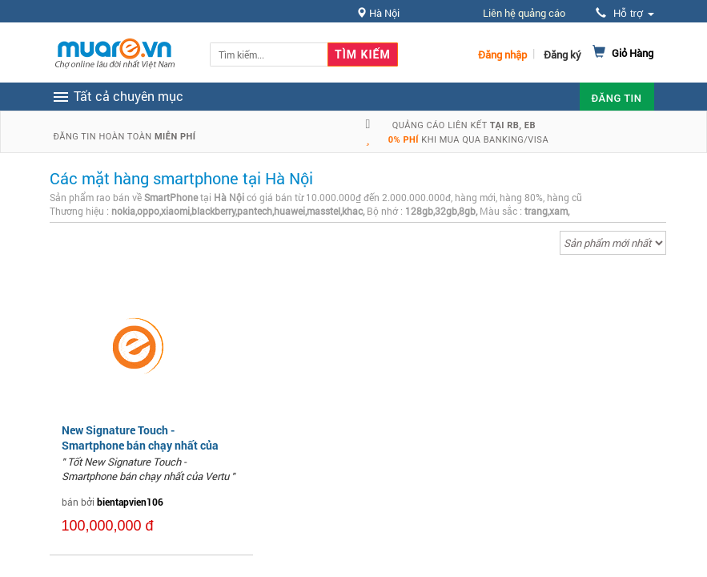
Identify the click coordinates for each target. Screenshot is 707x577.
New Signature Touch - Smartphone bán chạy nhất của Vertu (140, 444)
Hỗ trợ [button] (624, 13)
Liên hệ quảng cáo (524, 13)
